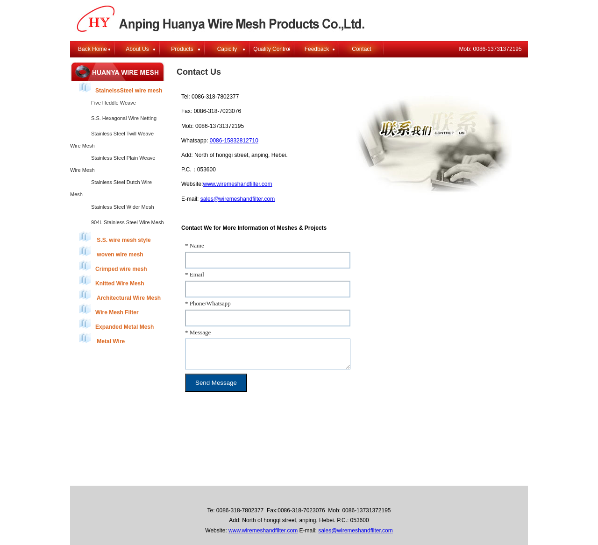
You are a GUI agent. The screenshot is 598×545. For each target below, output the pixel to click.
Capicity (227, 49)
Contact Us (345, 477)
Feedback (317, 49)
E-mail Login (384, 477)
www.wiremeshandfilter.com (237, 184)
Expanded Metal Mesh (116, 324)
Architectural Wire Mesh (120, 295)
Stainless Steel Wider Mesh (122, 207)
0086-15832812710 (234, 140)
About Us (137, 49)
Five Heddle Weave (113, 103)
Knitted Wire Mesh (111, 280)
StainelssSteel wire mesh (120, 87)
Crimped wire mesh (113, 266)
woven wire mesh (111, 251)
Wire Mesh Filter (109, 309)
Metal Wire (102, 338)
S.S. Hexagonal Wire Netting (124, 118)
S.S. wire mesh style (115, 237)
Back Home (92, 49)
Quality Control (271, 49)
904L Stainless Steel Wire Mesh (127, 222)
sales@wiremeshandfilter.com (237, 199)
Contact (361, 49)
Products (182, 49)
